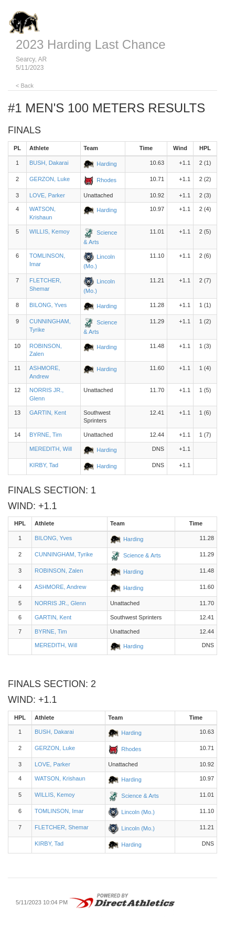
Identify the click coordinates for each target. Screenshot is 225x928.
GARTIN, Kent (47, 412)
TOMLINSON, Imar (59, 811)
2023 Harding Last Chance (91, 44)
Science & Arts (142, 555)
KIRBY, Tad (43, 465)
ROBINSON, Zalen (59, 570)
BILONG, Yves (48, 305)
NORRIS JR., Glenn (60, 603)
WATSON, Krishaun (60, 778)
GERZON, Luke (49, 179)
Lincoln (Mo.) (138, 812)
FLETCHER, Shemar (62, 827)
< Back (25, 85)
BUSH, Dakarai (49, 163)
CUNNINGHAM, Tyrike (64, 554)
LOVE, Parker (47, 195)
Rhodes (106, 180)
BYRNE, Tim (45, 434)
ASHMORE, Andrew (60, 587)
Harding (107, 164)
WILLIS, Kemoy (49, 231)
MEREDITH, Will (50, 449)
